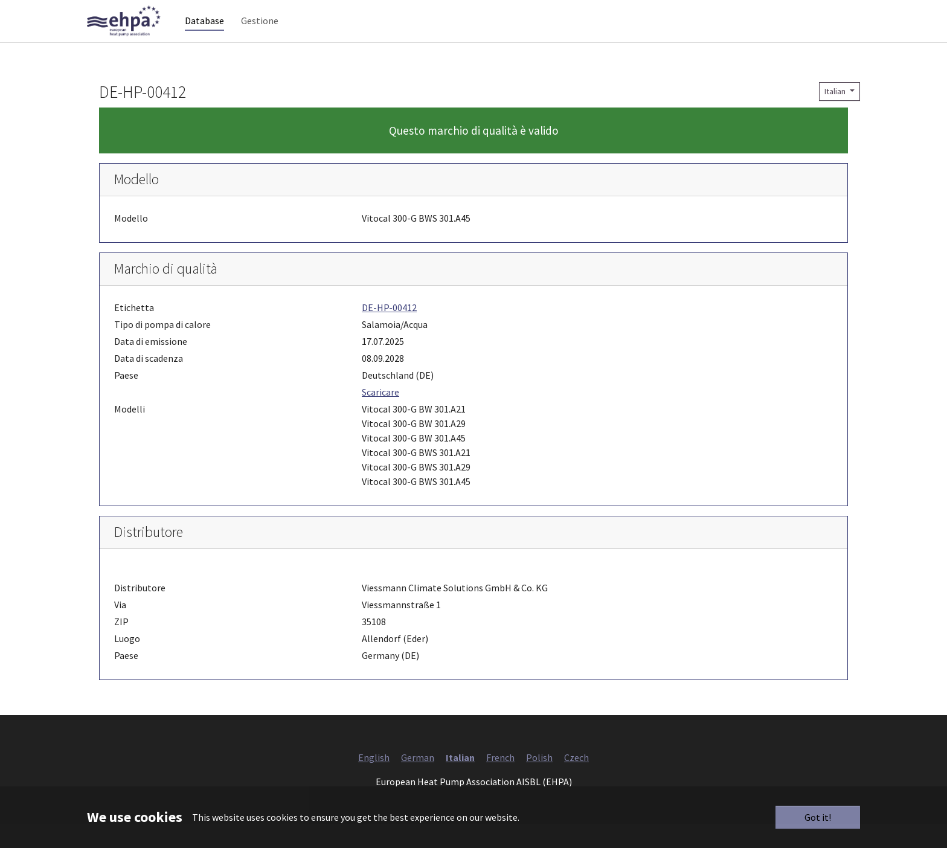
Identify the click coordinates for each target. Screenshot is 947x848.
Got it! (817, 817)
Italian (835, 115)
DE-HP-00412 (389, 332)
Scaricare (380, 416)
